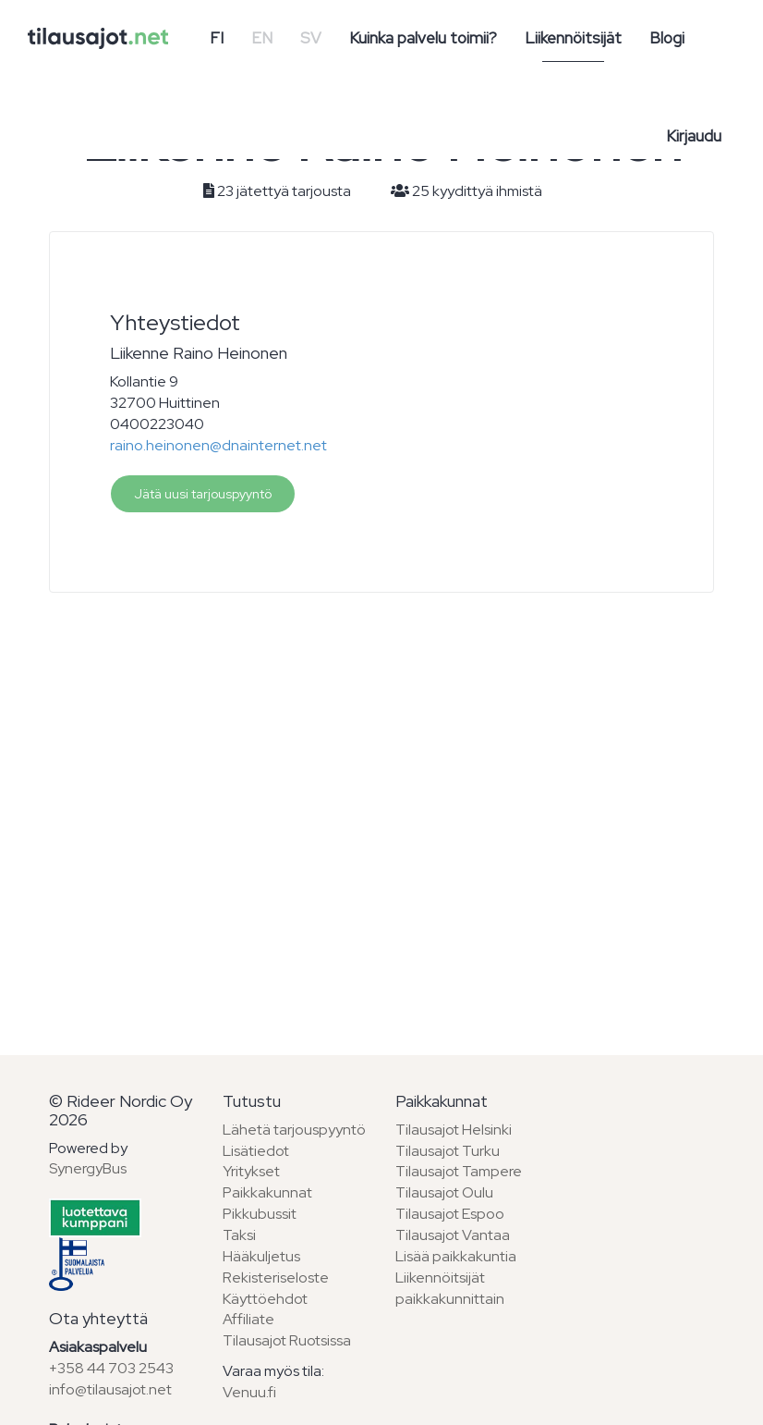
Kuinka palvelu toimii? (423, 38)
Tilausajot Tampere (458, 1171)
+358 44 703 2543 (111, 1368)
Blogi (666, 38)
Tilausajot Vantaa (452, 1235)
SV (310, 38)
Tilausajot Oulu (444, 1192)
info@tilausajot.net (110, 1389)
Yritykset (251, 1171)
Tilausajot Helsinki (453, 1129)
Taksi (239, 1235)
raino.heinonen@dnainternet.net (218, 445)
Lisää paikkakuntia (455, 1256)
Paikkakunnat (267, 1192)
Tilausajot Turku (447, 1151)
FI (217, 38)
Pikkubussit (260, 1213)
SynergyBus (88, 1168)
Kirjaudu (693, 136)
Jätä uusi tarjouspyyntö (203, 493)
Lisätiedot (256, 1151)
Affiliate (248, 1319)
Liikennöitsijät (573, 38)
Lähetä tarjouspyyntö (294, 1129)
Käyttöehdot (265, 1298)
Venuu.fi (249, 1392)
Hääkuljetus (261, 1256)
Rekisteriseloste (276, 1277)
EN (261, 38)
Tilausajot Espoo (449, 1213)
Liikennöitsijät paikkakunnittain (449, 1288)
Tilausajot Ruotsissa (287, 1340)
